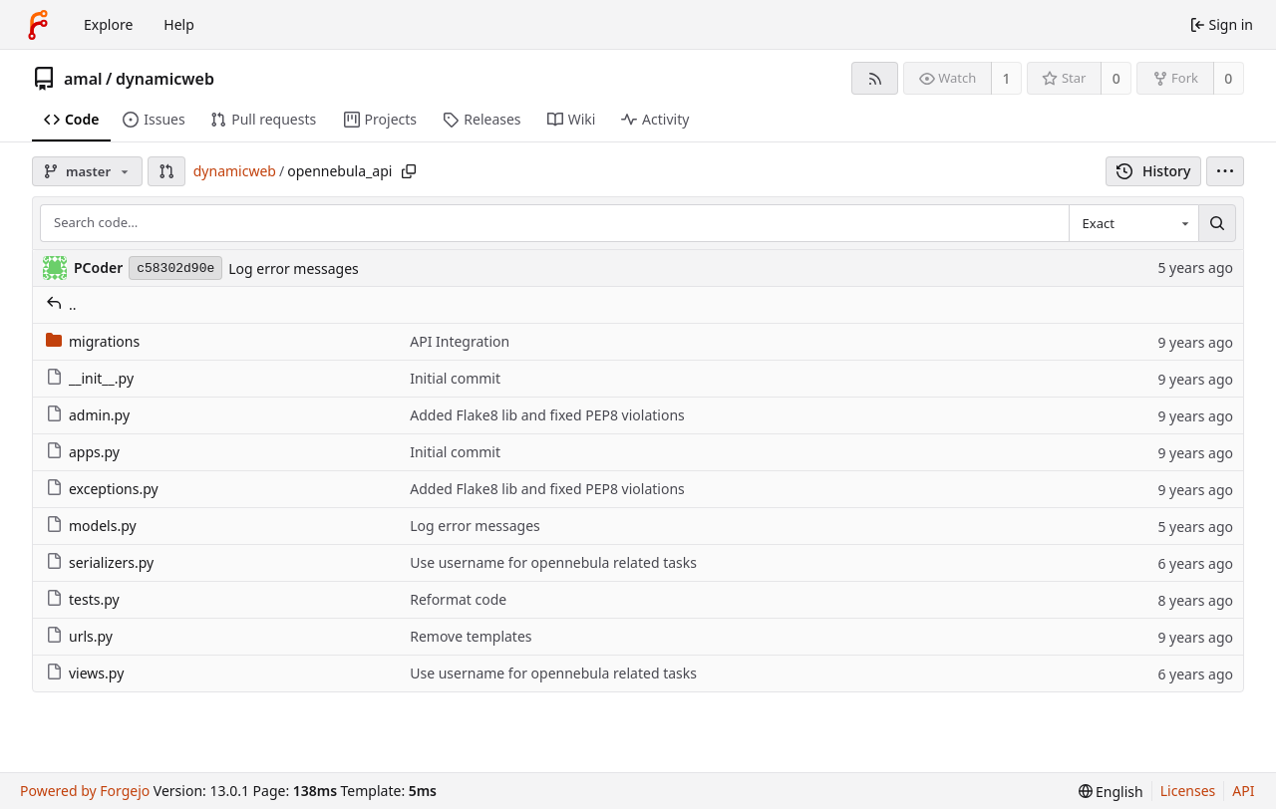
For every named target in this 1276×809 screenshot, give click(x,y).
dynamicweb (165, 79)
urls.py (79, 636)
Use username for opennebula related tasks (553, 562)
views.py (85, 673)
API (1243, 790)
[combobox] (1133, 223)
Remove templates (470, 636)
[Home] (38, 25)
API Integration (459, 341)
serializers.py (100, 562)
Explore (108, 24)
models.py (91, 525)
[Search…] (1217, 223)
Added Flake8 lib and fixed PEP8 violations (547, 414)
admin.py (88, 414)
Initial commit (455, 378)
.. (61, 304)
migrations (93, 341)
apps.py (83, 451)
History (1153, 170)
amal (83, 79)
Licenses (1188, 790)
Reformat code (458, 599)
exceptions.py (102, 488)
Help (178, 24)
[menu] (1225, 171)
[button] (166, 171)
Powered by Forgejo (85, 790)
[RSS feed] (874, 78)
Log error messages (293, 268)
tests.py (83, 599)
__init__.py (90, 378)
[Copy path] (409, 171)
